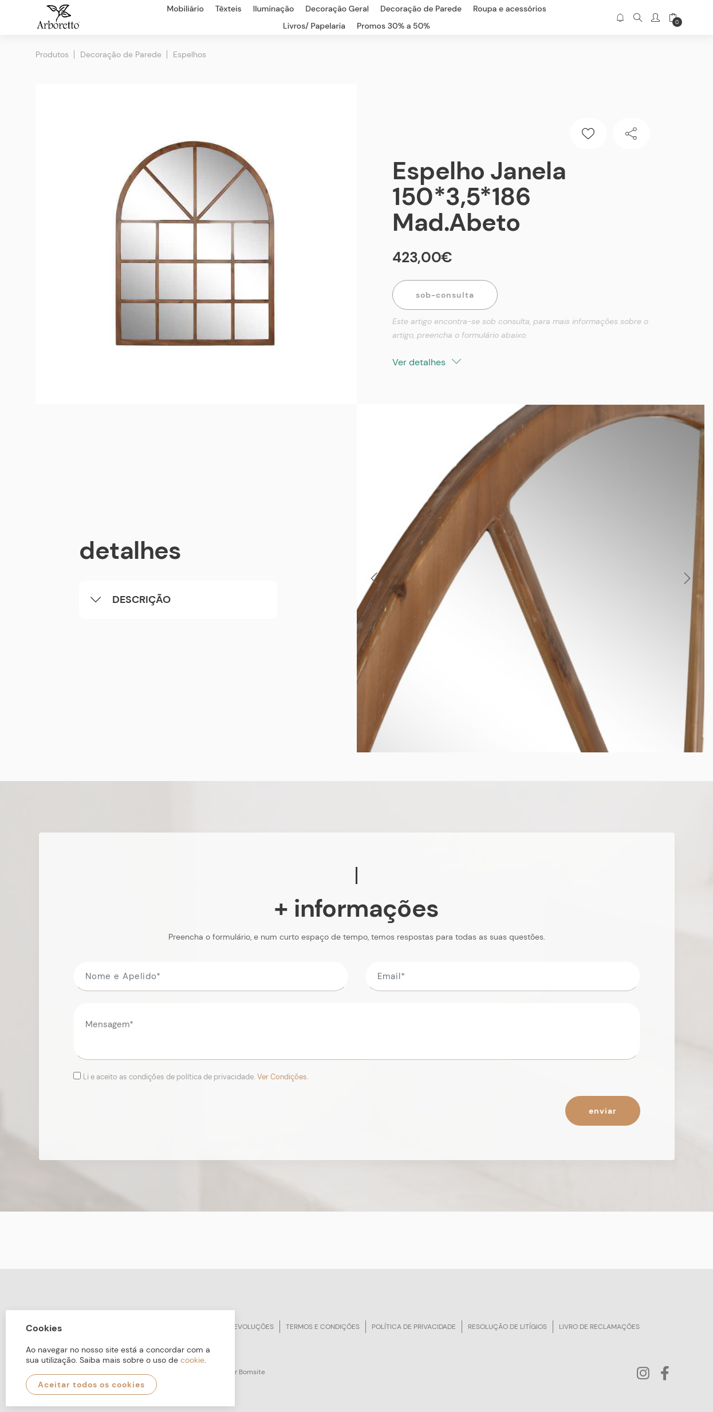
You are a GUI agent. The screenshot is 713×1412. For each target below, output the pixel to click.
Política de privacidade (414, 1326)
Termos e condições (323, 1326)
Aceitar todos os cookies (91, 1384)
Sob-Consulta (445, 295)
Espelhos (189, 54)
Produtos (52, 54)
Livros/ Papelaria (314, 26)
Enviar (603, 1111)
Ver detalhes (426, 362)
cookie (192, 1360)
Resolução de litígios (507, 1326)
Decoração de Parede (120, 54)
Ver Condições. (283, 1077)
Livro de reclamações (599, 1326)
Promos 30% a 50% (393, 26)
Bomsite (252, 1371)
